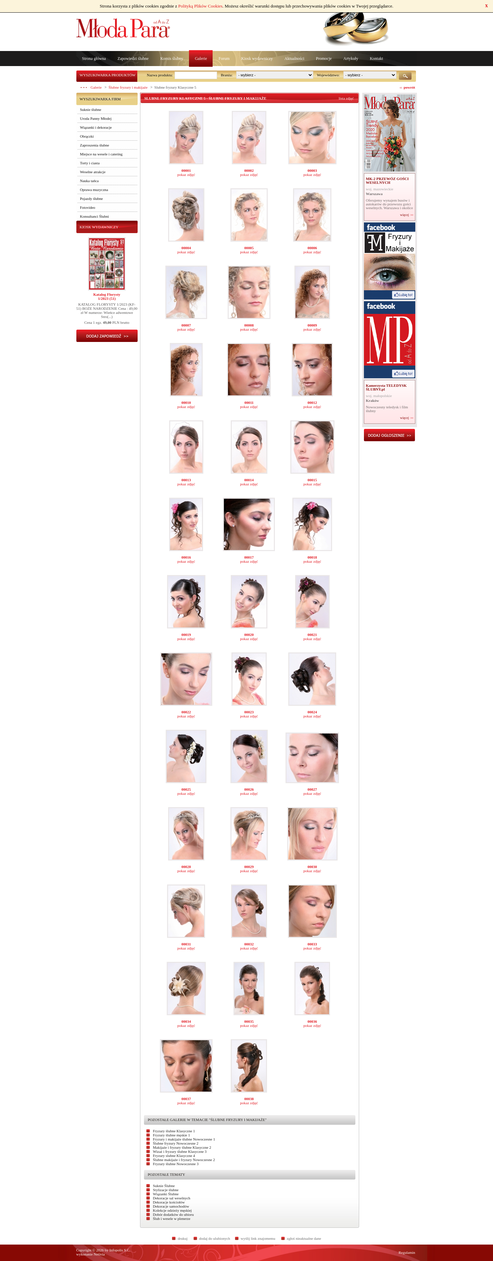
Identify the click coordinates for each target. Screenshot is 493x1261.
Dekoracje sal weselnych (171, 1198)
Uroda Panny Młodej (96, 118)
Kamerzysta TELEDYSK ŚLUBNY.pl (386, 387)
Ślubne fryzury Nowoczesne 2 (176, 1143)
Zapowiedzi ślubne (133, 58)
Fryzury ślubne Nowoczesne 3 (176, 1164)
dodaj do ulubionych (214, 1238)
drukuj (183, 1238)
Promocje (324, 58)
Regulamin (407, 1252)
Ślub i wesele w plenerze (171, 1219)
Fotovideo (88, 207)
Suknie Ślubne (164, 1186)
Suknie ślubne (90, 109)
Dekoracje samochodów (171, 1206)
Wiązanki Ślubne (166, 1194)
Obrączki (87, 136)
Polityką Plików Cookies (200, 6)
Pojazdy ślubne (91, 198)
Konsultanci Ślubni (94, 216)
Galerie (201, 58)
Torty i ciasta (90, 163)
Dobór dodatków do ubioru (173, 1214)
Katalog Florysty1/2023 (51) (106, 296)
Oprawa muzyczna (94, 190)
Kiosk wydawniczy (257, 58)
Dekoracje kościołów (169, 1202)
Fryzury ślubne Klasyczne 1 (174, 1131)
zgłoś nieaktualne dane (304, 1238)
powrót (409, 87)
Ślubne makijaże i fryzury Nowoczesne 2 (184, 1160)
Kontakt (376, 58)
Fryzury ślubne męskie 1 (171, 1135)
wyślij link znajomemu (258, 1238)
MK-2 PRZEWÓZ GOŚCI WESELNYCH (387, 180)
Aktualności (294, 58)
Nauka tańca (89, 181)
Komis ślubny (171, 58)
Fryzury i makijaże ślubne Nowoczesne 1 (184, 1139)
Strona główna (94, 58)
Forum (223, 58)
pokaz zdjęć (186, 175)
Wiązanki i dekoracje (96, 127)
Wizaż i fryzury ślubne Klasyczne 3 (180, 1151)
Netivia (99, 1254)
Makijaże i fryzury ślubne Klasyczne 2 (182, 1147)
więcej (404, 215)
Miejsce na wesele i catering (101, 154)
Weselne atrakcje (93, 172)
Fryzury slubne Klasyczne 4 (174, 1156)
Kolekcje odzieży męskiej (172, 1210)
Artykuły (350, 58)
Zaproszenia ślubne (94, 145)
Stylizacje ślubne (166, 1190)
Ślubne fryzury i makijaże (128, 87)
